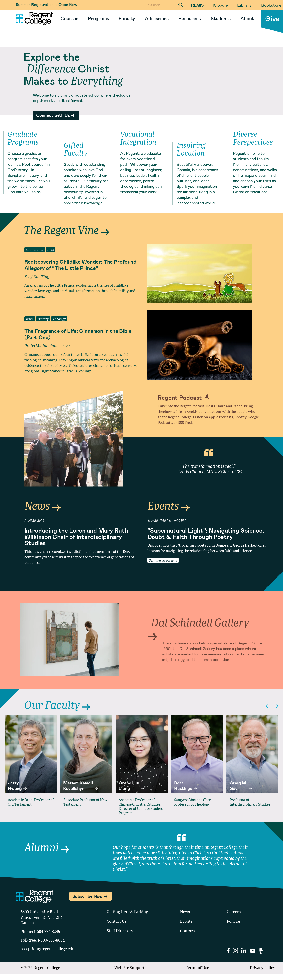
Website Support (129, 968)
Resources (189, 18)
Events (168, 506)
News (42, 506)
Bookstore (271, 4)
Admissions (157, 18)
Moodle (220, 4)
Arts (50, 250)
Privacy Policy (262, 968)
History (43, 319)
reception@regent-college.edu (47, 949)
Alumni (46, 848)
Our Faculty (57, 706)
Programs (98, 18)
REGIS (197, 4)
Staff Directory (120, 931)
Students (221, 18)
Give (272, 18)
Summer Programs (163, 560)
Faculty (127, 18)
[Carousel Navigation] (272, 706)
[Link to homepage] (33, 18)
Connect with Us (53, 115)
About (247, 18)
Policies (234, 922)
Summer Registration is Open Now (46, 4)
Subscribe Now (87, 896)
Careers (234, 912)
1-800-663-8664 (51, 941)
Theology (59, 319)
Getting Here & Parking (127, 912)
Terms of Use (197, 968)
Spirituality (34, 250)
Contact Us (117, 922)
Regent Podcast (183, 397)
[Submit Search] (180, 5)
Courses (69, 18)
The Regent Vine (66, 231)
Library (244, 4)
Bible (30, 319)
